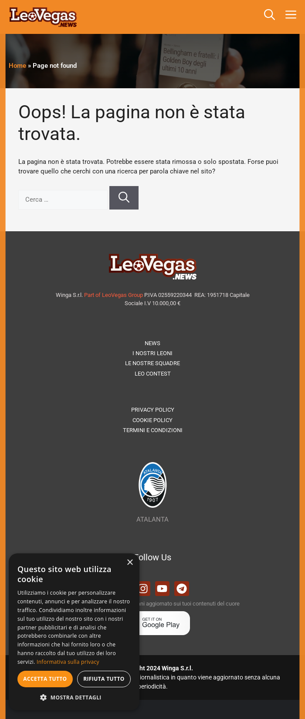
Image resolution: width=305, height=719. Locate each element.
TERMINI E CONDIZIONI (153, 430)
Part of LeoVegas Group (113, 295)
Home (17, 66)
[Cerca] (124, 198)
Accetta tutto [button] (45, 678)
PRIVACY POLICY (152, 409)
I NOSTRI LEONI (152, 353)
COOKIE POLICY (152, 420)
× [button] (129, 562)
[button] (269, 17)
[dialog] (74, 631)
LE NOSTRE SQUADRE (152, 363)
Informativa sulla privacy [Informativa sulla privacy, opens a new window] (68, 662)
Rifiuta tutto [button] (104, 678)
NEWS (152, 343)
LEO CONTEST (153, 373)
